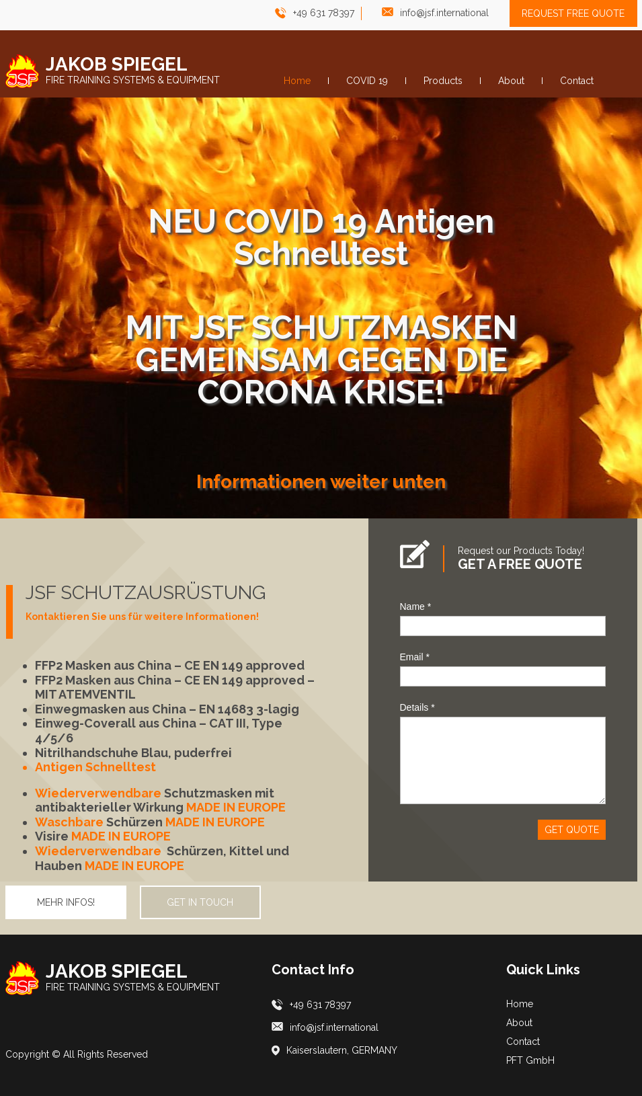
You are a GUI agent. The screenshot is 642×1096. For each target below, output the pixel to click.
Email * (415, 657)
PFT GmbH (530, 1060)
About (519, 1022)
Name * (416, 606)
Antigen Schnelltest (95, 767)
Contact (523, 1041)
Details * (417, 707)
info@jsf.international (444, 12)
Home (519, 1004)
